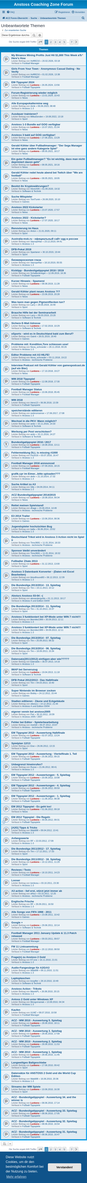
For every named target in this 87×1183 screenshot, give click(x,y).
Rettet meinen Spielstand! (27, 505)
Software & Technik (31, 191)
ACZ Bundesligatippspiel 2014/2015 (33, 494)
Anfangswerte (20, 838)
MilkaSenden (36, 116)
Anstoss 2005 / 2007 (32, 717)
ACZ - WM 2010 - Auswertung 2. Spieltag (36, 1041)
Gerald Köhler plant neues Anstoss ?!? (35, 291)
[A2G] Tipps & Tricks (24, 827)
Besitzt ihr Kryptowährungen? (30, 186)
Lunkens (34, 85)
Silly (32, 487)
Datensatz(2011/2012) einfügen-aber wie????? (40, 658)
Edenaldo (35, 661)
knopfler (34, 981)
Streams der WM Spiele (26, 1086)
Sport (24, 119)
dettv (32, 476)
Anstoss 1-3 (28, 108)
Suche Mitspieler (21, 196)
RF (31, 841)
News (25, 98)
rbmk (32, 106)
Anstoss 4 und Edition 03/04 (35, 601)
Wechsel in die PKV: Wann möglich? (34, 421)
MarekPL (34, 991)
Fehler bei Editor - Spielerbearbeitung (34, 722)
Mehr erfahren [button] (16, 1176)
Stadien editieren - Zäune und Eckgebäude (37, 701)
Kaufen (15, 1009)
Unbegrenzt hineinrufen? (27, 764)
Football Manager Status (26, 389)
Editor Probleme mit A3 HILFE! (30, 354)
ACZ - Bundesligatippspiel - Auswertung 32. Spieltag (44, 1121)
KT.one (33, 960)
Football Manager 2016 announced (32, 463)
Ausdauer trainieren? (24, 113)
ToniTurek (35, 199)
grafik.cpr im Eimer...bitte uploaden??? (35, 473)
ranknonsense (37, 413)
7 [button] (71, 42)
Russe (33, 767)
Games (25, 202)
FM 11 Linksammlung (24, 946)
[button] (40, 42)
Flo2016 (34, 455)
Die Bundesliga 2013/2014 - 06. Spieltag (35, 648)
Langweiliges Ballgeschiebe (28, 1062)
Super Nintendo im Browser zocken (33, 690)
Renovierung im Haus (25, 228)
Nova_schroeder (38, 347)
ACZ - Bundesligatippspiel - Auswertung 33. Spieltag (44, 1110)
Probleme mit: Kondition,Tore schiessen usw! (39, 344)
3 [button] (55, 42)
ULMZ (33, 1012)
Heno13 (34, 402)
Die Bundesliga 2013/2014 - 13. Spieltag (35, 585)
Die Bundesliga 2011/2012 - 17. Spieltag (35, 848)
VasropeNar (36, 241)
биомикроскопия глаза (26, 259)
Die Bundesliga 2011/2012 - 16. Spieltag (35, 859)
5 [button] (64, 42)
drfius (33, 893)
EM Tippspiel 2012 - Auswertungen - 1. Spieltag (40, 796)
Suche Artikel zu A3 (23, 484)
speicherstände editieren (26, 410)
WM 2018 (17, 399)
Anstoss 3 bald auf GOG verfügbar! (33, 134)
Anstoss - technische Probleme (37, 360)
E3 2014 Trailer (20, 515)
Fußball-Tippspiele (31, 87)
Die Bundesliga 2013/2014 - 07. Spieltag (35, 637)
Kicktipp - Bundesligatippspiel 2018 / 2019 (37, 270)
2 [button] (50, 42)
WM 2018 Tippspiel (23, 378)
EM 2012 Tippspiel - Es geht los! (31, 806)
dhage (33, 508)
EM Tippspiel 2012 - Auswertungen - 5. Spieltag (40, 774)
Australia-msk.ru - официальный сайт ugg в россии (44, 238)
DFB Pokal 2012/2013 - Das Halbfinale (34, 680)
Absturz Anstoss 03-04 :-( (27, 595)
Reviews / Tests (21, 869)
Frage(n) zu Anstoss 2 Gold (28, 957)
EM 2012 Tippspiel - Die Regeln (30, 817)
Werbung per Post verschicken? (31, 431)
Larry (32, 305)
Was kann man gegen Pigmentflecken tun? (38, 302)
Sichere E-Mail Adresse (25, 323)
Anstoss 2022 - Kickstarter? (28, 217)
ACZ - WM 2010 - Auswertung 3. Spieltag (36, 1030)
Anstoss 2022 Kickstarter (27, 207)
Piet (32, 714)
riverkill (33, 725)
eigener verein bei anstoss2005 (30, 711)
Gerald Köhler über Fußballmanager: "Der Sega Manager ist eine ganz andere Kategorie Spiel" (46, 147)
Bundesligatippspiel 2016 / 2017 (31, 442)
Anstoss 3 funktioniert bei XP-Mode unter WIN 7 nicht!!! (46, 616)
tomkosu (34, 883)
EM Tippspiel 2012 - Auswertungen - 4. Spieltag (40, 785)
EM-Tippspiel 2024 (22, 82)
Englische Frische (22, 901)
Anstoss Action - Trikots (26, 988)
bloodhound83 (37, 577)
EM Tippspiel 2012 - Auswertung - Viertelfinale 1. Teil (44, 753)
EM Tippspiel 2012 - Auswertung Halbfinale (38, 732)
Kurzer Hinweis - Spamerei (27, 280)
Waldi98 (34, 830)
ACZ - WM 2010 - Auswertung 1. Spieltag (36, 1052)
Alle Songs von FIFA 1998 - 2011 (31, 911)
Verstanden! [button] (64, 1167)
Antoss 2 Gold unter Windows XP (32, 999)
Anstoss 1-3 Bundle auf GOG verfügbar (35, 124)
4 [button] (59, 42)
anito (32, 424)
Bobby (33, 693)
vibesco (34, 704)
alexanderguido (37, 598)
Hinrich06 (35, 189)
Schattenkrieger (38, 273)
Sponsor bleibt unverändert (28, 550)
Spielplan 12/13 (20, 743)
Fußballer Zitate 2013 (24, 561)
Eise (32, 746)
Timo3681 (35, 542)
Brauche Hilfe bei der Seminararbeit (33, 312)
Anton (33, 231)
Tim (32, 588)
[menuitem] (11, 12)
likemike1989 (36, 619)
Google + (17, 922)
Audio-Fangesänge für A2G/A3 (30, 967)
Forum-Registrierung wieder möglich (34, 92)
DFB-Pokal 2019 (21, 249)
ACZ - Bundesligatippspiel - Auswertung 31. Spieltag (44, 1131)
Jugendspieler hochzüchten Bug (31, 526)
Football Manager (30, 63)
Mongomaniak (37, 1002)
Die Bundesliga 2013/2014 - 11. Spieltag (35, 606)
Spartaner (35, 252)
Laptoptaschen (20, 978)
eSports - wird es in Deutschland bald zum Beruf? (42, 333)
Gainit (33, 336)
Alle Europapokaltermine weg (29, 103)
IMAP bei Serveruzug (24, 669)
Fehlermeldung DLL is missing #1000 (34, 452)
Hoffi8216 (35, 61)
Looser (15, 880)
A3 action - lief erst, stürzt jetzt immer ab (36, 890)
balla (32, 529)
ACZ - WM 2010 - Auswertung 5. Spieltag (36, 1020)
